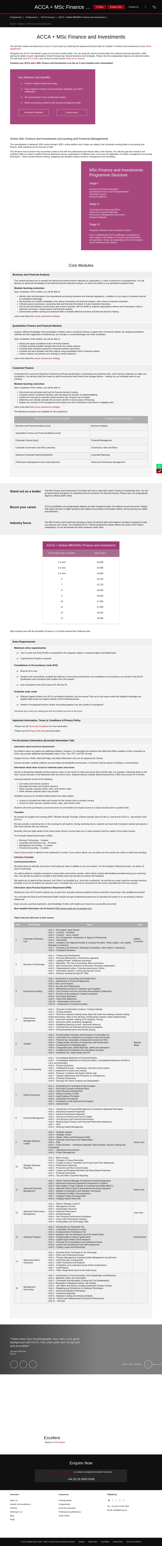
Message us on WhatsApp (62, 1472)
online (68, 58)
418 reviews (59, 1442)
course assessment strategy (47, 316)
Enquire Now (116, 7)
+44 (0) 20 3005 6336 (81, 1479)
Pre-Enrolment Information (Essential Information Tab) (43, 740)
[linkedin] (117, 1500)
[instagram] (123, 1500)
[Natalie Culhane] (23, 1364)
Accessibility (105, 1542)
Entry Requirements (24, 641)
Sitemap (81, 1542)
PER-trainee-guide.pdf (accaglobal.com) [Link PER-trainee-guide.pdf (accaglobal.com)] (73, 908)
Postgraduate (64, 1504)
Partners (13, 1508)
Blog (12, 1516)
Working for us (16, 1512)
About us (14, 1500)
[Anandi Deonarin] (33, 1364)
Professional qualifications (70, 1512)
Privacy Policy (35, 731)
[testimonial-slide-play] (81, 1349)
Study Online (64, 1516)
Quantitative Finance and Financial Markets (37, 325)
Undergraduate (65, 1500)
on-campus (79, 58)
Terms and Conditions (39, 726)
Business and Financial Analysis (31, 274)
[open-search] (145, 7)
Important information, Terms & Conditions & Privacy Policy (47, 720)
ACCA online (33, 58)
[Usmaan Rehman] (14, 1364)
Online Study (92, 1542)
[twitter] (109, 1500)
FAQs (12, 1519)
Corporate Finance (23, 368)
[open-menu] (154, 7)
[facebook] (114, 1500)
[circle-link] (137, 1364)
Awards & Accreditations (20, 1504)
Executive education (67, 1508)
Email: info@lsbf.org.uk (117, 1510)
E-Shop (99, 7)
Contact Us (134, 7)
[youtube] (120, 1500)
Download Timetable (33, 112)
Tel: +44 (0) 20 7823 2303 (118, 1506)
